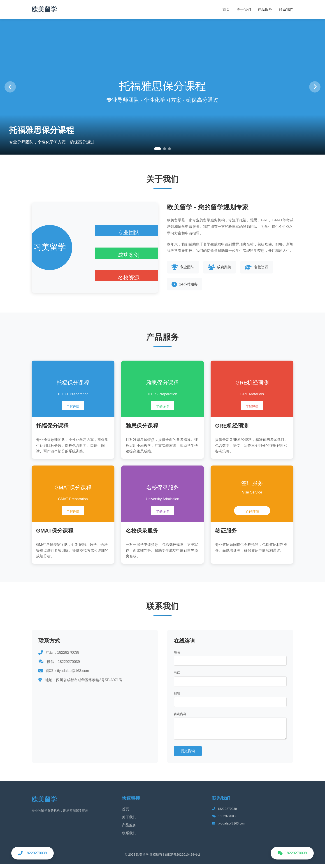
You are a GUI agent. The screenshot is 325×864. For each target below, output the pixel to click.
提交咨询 (188, 751)
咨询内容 (180, 714)
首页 (226, 10)
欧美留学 (44, 9)
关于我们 (244, 10)
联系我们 (286, 10)
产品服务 (265, 10)
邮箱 (177, 693)
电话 (177, 672)
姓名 (177, 652)
